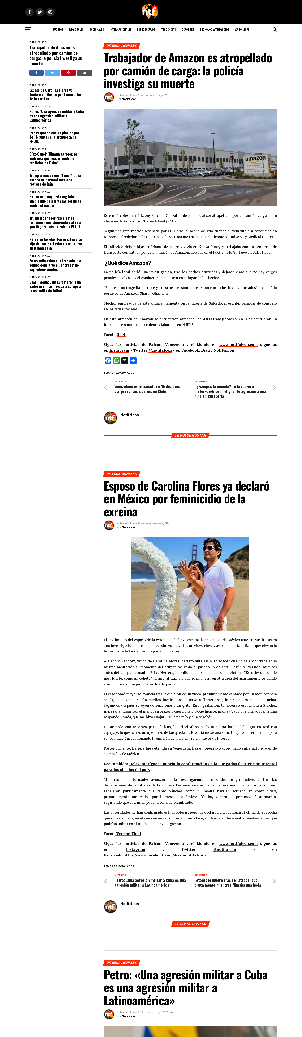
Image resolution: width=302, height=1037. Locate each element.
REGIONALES (76, 29)
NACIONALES (96, 29)
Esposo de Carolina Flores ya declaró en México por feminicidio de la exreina (55, 94)
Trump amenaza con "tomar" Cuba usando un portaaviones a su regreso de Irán (55, 179)
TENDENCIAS (168, 29)
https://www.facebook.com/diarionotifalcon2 (165, 855)
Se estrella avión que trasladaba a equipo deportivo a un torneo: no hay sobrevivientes (55, 265)
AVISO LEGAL (242, 29)
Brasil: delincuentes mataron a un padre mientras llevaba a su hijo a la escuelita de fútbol (55, 286)
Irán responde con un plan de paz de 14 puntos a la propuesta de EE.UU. (54, 137)
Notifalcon (129, 99)
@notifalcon (160, 350)
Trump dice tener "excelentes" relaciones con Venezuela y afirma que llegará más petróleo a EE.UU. (55, 222)
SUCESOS (58, 29)
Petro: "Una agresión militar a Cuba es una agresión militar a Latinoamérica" (56, 115)
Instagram (119, 350)
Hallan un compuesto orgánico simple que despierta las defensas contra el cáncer (55, 200)
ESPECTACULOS (146, 29)
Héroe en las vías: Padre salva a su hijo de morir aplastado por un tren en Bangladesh (55, 243)
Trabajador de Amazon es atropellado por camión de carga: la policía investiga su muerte (55, 55)
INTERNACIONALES (120, 29)
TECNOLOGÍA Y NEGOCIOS (214, 29)
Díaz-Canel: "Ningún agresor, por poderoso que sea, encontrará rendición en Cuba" (54, 158)
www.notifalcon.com (238, 344)
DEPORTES (188, 29)
